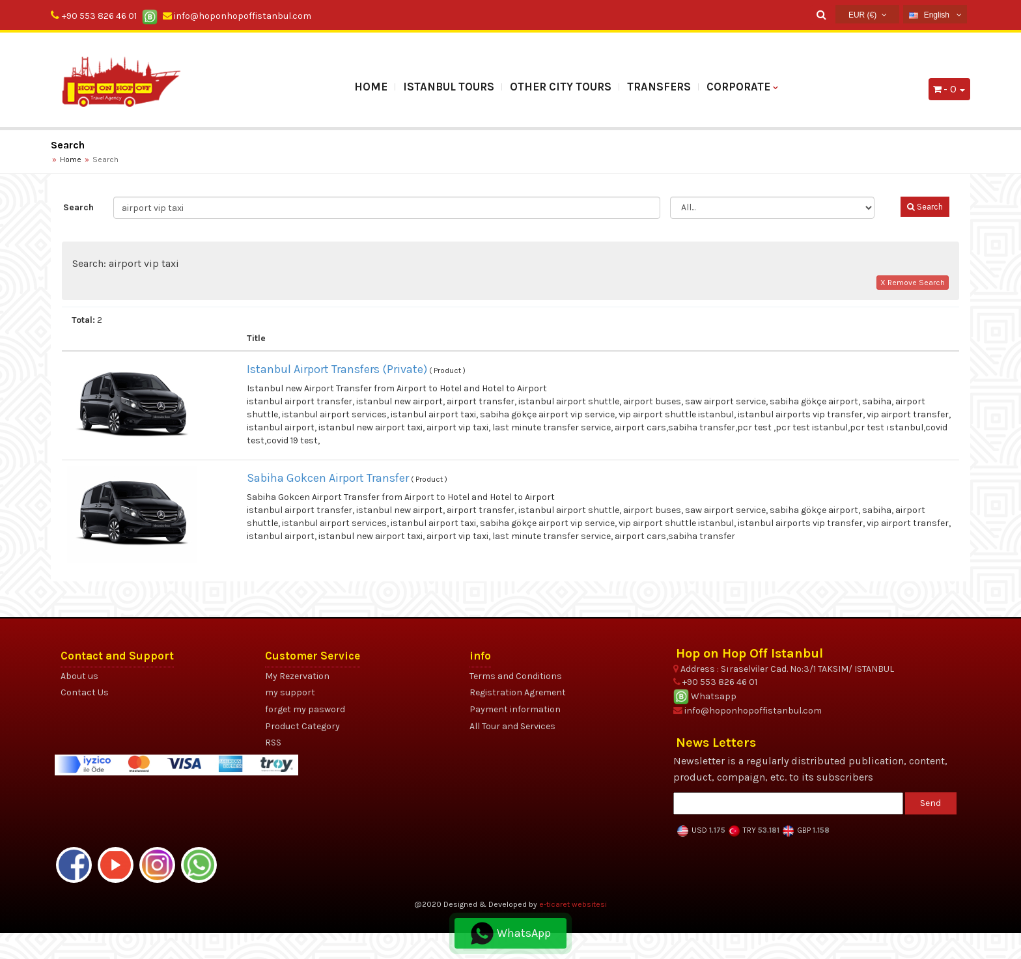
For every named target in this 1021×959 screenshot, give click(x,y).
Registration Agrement (517, 692)
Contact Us (85, 692)
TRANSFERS (659, 86)
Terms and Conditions (515, 676)
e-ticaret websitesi (573, 904)
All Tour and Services (512, 726)
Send (930, 803)
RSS (273, 742)
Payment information (515, 709)
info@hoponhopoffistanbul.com (237, 15)
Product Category (302, 726)
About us (79, 676)
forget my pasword (305, 709)
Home (370, 86)
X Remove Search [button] (912, 282)
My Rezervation (297, 676)
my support (290, 692)
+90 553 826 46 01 (99, 15)
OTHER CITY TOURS (560, 86)
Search (78, 207)
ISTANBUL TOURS (448, 86)
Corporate (738, 86)
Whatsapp (704, 696)
